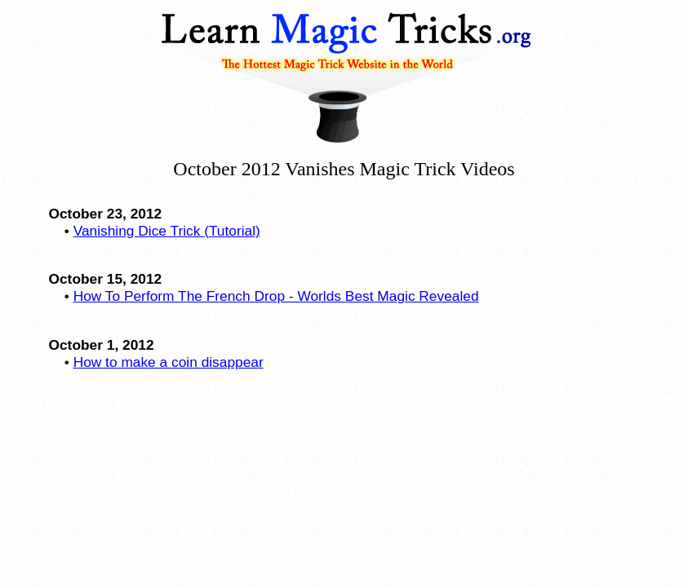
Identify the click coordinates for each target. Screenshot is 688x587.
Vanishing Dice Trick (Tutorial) (166, 231)
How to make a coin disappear (168, 362)
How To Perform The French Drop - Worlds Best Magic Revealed (276, 296)
